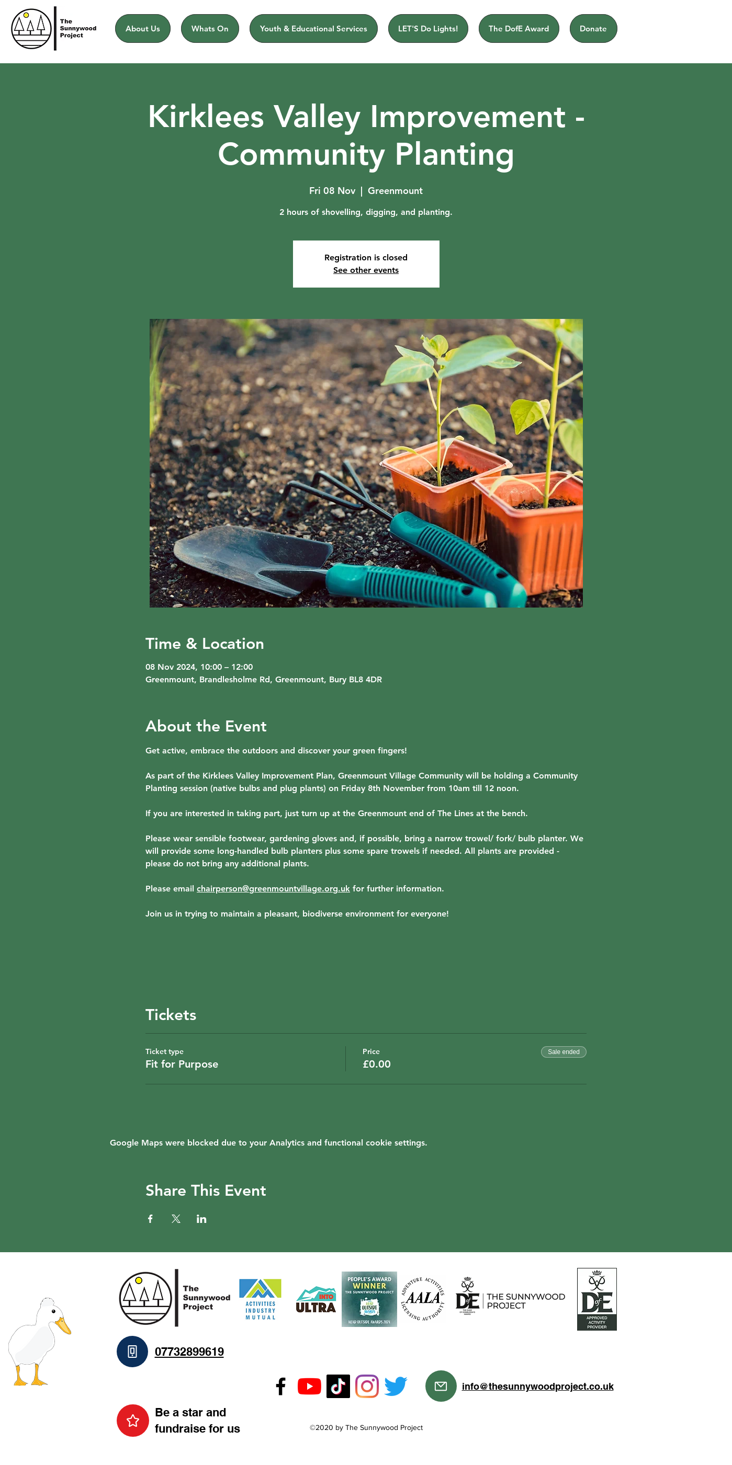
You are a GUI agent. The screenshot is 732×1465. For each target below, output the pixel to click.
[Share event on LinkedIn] (202, 1219)
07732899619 (189, 1351)
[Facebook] (280, 1386)
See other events (366, 270)
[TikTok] (338, 1386)
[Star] (133, 1420)
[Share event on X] (176, 1219)
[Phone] (132, 1351)
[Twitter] (396, 1386)
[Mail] (441, 1386)
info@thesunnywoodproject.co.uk (538, 1386)
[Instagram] (367, 1386)
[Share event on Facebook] (150, 1219)
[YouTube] (309, 1386)
